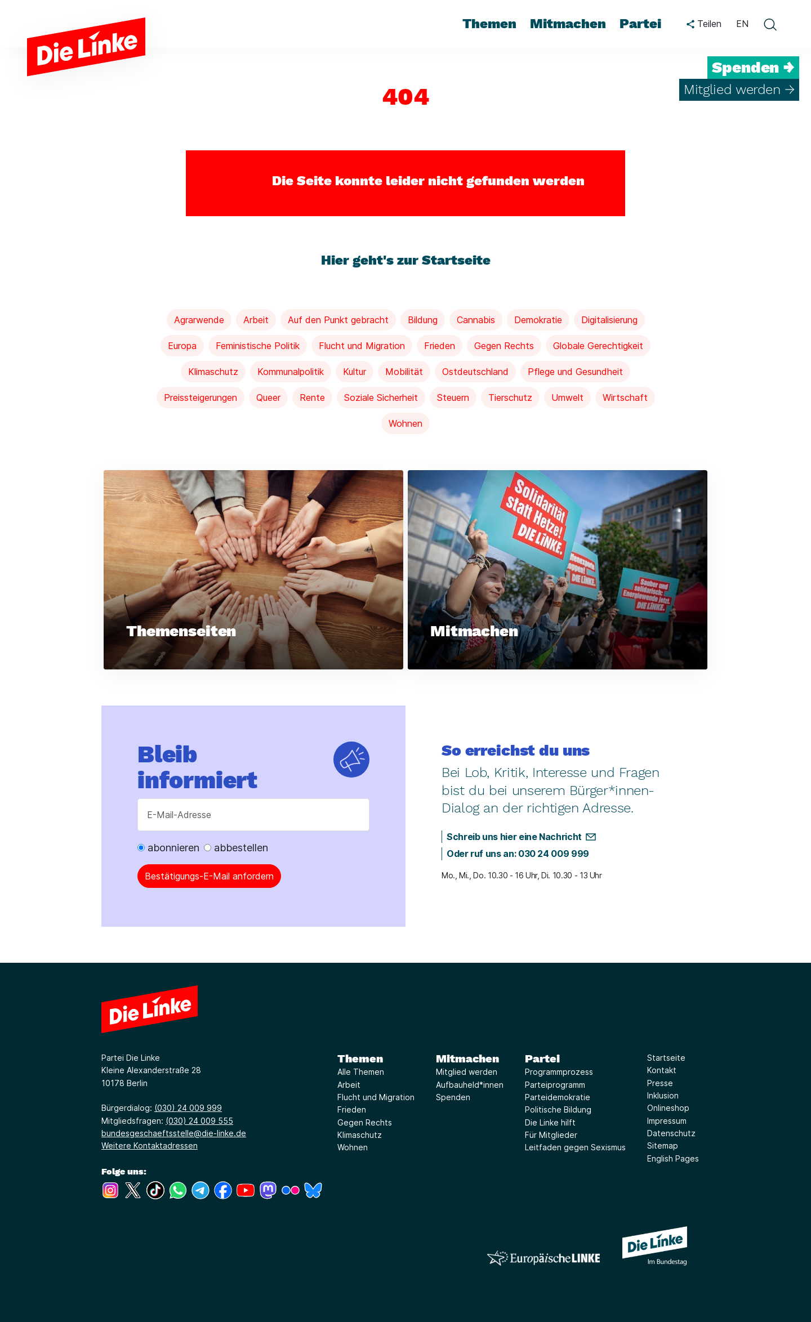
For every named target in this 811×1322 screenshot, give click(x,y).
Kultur (354, 371)
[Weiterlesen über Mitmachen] (557, 570)
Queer (268, 397)
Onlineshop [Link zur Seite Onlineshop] (668, 1108)
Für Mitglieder (551, 1135)
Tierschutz (510, 397)
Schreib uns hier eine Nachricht (514, 836)
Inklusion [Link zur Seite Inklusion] (663, 1095)
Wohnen (405, 423)
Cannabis (476, 319)
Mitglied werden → (739, 89)
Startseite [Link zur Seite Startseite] (666, 1057)
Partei (542, 1058)
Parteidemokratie (557, 1097)
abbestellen (236, 848)
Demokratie (538, 319)
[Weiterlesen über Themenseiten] (253, 570)
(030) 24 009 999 (188, 1108)
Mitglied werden (466, 1072)
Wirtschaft (625, 397)
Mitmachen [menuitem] (568, 24)
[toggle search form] (770, 24)
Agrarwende (199, 319)
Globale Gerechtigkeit (598, 345)
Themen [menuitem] (489, 24)
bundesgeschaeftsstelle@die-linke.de (173, 1133)
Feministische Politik (258, 345)
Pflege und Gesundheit (575, 371)
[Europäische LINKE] (543, 1258)
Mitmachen (467, 1058)
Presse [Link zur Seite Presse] (660, 1083)
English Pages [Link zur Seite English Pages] (673, 1158)
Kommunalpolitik (290, 371)
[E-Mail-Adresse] (253, 814)
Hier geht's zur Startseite (406, 260)
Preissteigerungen (200, 397)
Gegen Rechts (504, 345)
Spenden (453, 1097)
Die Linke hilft (550, 1122)
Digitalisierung (609, 319)
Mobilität (404, 371)
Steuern (453, 397)
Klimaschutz (213, 371)
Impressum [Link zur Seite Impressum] (667, 1121)
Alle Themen (360, 1072)
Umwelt (567, 397)
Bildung (423, 319)
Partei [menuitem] (640, 24)
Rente (312, 397)
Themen (360, 1058)
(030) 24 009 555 (199, 1121)
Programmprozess (559, 1072)
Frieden (439, 345)
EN (742, 23)
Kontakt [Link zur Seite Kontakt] (661, 1070)
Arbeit (256, 319)
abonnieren (168, 848)
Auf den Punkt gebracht (338, 319)
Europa (182, 345)
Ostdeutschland (475, 371)
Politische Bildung (558, 1109)
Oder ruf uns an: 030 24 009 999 (518, 853)
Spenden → (753, 68)
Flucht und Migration (362, 345)
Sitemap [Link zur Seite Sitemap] (662, 1145)
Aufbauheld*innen (469, 1084)
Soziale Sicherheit (381, 397)
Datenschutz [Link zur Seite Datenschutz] (671, 1133)
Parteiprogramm (555, 1084)
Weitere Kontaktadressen (149, 1145)
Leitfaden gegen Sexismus (575, 1147)
